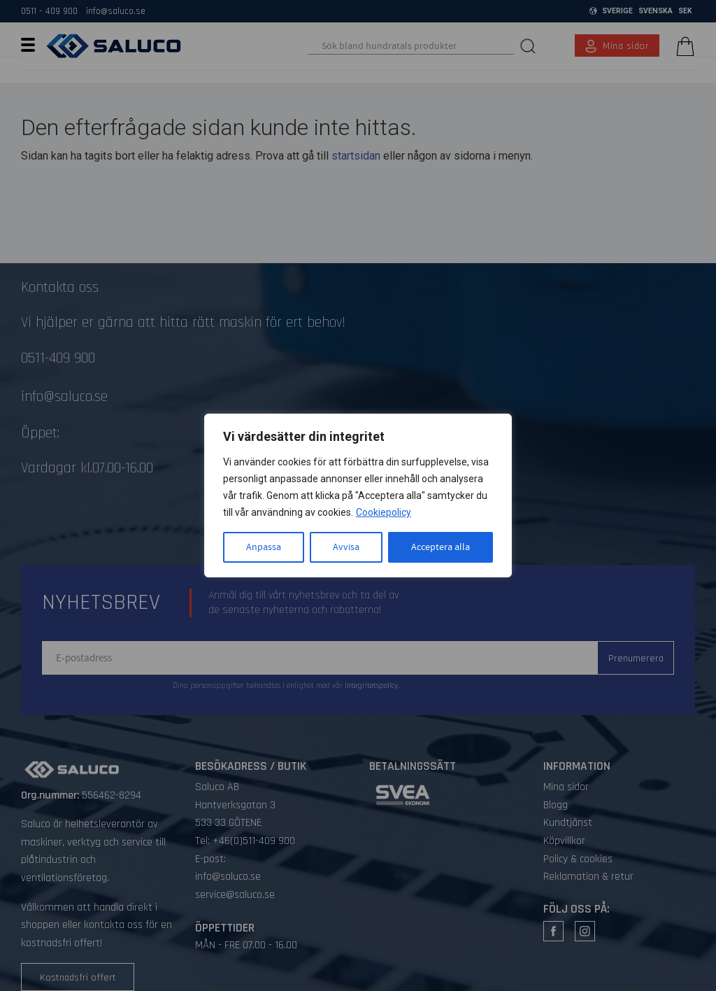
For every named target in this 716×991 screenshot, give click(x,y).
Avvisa (346, 547)
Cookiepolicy (383, 512)
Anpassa (263, 547)
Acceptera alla (440, 547)
